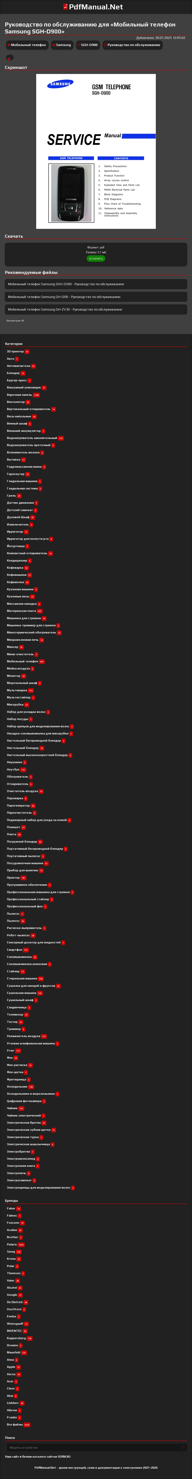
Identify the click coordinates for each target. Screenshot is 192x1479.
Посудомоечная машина (28, 863)
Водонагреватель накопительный (35, 438)
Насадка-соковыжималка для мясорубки (40, 733)
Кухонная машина (22, 589)
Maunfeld (17, 1352)
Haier (13, 1280)
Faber (14, 1208)
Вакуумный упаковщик (26, 387)
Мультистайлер (21, 697)
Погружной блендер (25, 841)
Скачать (96, 258)
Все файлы (19, 1424)
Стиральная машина (25, 978)
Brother (15, 1237)
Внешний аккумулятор (26, 431)
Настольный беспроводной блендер (36, 740)
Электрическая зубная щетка (31, 1129)
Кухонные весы (21, 596)
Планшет (16, 827)
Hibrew (14, 1410)
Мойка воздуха (20, 668)
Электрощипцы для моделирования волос (41, 1187)
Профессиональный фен (27, 906)
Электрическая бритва (26, 1122)
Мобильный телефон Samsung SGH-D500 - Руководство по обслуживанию (66, 284)
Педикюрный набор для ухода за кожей (39, 820)
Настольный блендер (25, 748)
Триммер (16, 1029)
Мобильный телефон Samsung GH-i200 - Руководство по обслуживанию (64, 297)
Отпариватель (20, 784)
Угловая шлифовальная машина (33, 1043)
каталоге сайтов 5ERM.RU (51, 1456)
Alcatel (14, 1287)
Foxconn (16, 1222)
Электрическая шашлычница (30, 1144)
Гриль (14, 495)
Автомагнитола (21, 366)
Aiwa (12, 1359)
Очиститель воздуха (25, 791)
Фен (12, 1057)
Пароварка (17, 798)
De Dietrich (17, 1302)
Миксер (15, 647)
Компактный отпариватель (30, 553)
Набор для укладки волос (28, 712)
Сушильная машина (25, 993)
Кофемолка (18, 582)
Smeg (14, 1251)
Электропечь (19, 1173)
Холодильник (20, 1086)
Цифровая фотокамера (26, 1101)
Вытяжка (16, 459)
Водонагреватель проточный (31, 445)
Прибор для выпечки (25, 870)
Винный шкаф (19, 423)
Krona (14, 1258)
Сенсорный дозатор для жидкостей (36, 942)
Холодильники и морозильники (33, 1093)
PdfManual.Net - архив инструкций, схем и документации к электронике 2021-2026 (96, 1467)
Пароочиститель (21, 812)
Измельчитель (20, 524)
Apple (14, 1367)
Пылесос (16, 921)
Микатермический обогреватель (34, 632)
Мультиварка (20, 690)
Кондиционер (19, 560)
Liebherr (16, 1403)
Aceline (15, 1230)
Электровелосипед (23, 1158)
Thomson (16, 1273)
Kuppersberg (20, 1338)
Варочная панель (23, 395)
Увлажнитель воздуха (27, 1036)
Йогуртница (18, 546)
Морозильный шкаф (24, 683)
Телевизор (18, 1014)
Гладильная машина (24, 481)
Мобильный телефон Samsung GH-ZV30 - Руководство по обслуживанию (65, 309)
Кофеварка (18, 567)
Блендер (16, 373)
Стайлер (16, 971)
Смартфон (18, 949)
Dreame (14, 1345)
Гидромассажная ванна (26, 466)
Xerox (14, 1374)
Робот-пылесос (21, 935)
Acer (12, 1381)
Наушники (17, 762)
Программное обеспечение (29, 884)
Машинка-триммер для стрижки (33, 625)
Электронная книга (23, 1166)
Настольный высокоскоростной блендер (39, 755)
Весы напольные (22, 416)
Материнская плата (25, 611)
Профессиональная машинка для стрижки (40, 892)
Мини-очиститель (22, 654)
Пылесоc (15, 913)
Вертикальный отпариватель (31, 409)
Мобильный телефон (28, 45)
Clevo (13, 1388)
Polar (13, 1266)
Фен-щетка (17, 1072)
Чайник (15, 1108)
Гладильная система (24, 488)
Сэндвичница (19, 1007)
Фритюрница (19, 1079)
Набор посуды (20, 719)
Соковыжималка (22, 957)
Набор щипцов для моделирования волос (40, 726)
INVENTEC (17, 1331)
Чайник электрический (26, 1115)
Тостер (15, 1022)
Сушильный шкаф (22, 1000)
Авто (13, 358)
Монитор (16, 676)
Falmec (14, 1215)
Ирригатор (18, 531)
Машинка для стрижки (26, 618)
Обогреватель (20, 776)
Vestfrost (16, 1309)
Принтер (16, 877)
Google (15, 1295)
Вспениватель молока (25, 452)
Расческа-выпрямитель (26, 928)
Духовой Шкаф (21, 517)
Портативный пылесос (26, 856)
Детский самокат (22, 510)
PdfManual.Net (96, 6)
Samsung (63, 45)
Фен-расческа (20, 1065)
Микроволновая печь (25, 640)
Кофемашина (19, 575)
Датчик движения (22, 502)
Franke (14, 1417)
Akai (12, 1396)
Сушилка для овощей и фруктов (34, 986)
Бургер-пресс (19, 380)
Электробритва (20, 1151)
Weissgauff (18, 1323)
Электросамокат (21, 1180)
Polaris (16, 1244)
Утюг (14, 1050)
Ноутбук (16, 769)
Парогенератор (21, 805)
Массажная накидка (24, 603)
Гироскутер (18, 474)
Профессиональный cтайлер (30, 899)
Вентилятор (18, 402)
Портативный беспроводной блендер (37, 848)
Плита (14, 834)
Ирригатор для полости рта (30, 538)
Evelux (14, 1316)
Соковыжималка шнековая (29, 964)
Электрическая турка (25, 1137)
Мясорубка (18, 704)
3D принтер (18, 351)
